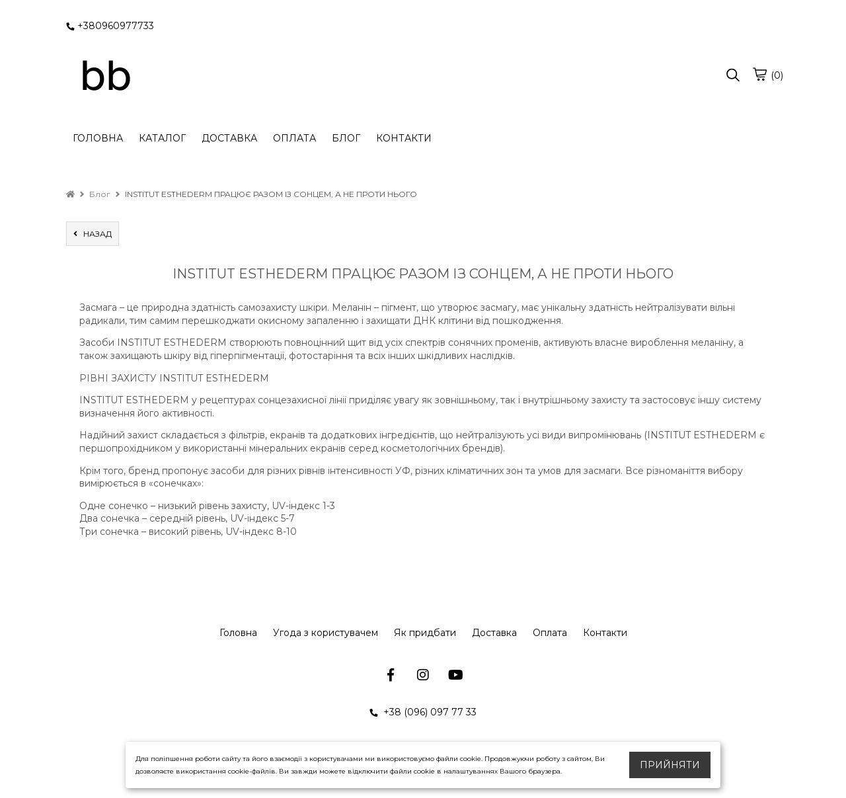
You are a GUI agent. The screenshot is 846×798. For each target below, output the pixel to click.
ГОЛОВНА (98, 138)
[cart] (759, 74)
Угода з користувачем (325, 633)
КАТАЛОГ (162, 138)
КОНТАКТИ (404, 138)
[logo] (105, 76)
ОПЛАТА (294, 138)
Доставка (494, 633)
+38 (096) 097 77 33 (423, 712)
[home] (70, 194)
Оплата (550, 633)
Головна (238, 633)
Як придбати (425, 633)
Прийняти (670, 765)
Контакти (605, 633)
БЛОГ (346, 138)
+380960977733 (110, 26)
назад (92, 234)
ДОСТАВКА (229, 138)
